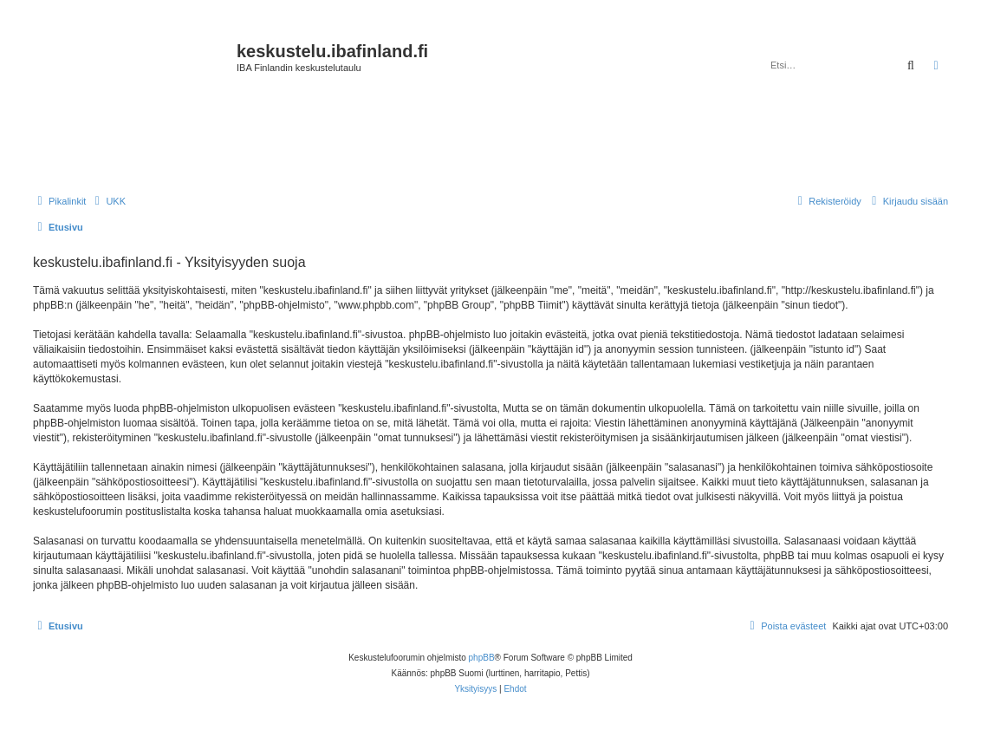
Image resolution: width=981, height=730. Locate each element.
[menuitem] (108, 201)
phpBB (482, 657)
